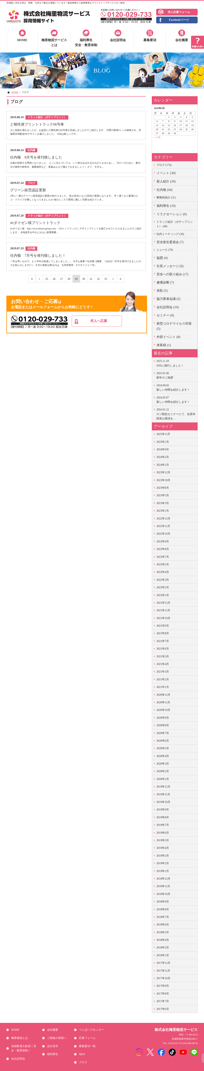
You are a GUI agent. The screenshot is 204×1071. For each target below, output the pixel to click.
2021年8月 (162, 633)
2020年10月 (163, 709)
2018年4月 (162, 939)
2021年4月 (162, 664)
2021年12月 (163, 602)
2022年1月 (162, 595)
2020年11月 (163, 702)
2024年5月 (162, 457)
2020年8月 (162, 725)
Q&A (81, 1048)
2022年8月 (162, 549)
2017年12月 (163, 962)
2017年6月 (162, 1009)
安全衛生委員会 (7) (170, 242)
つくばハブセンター (90, 1028)
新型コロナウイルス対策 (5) (174, 326)
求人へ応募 (108, 326)
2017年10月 (163, 978)
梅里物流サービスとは (54, 42)
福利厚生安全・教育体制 (86, 42)
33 (105, 283)
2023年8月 (162, 487)
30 (83, 283)
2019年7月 (162, 824)
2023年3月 (162, 503)
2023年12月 (163, 472)
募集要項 (149, 40)
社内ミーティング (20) (170, 234)
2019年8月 (162, 817)
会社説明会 (118, 40)
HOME (22, 40)
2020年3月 (162, 763)
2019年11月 (163, 794)
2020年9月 (162, 717)
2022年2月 (162, 587)
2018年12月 (163, 878)
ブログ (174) (164, 164)
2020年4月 (162, 756)
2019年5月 (162, 840)
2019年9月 (162, 809)
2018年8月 (162, 909)
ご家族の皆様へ (56, 1035)
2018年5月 (162, 932)
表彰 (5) (162, 290)
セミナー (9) (165, 315)
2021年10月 (163, 618)
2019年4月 (162, 847)
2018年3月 (162, 947)
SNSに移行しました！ (175, 363)
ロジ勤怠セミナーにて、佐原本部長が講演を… (175, 413)
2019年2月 (162, 863)
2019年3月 (162, 855)
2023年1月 (162, 510)
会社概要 (181, 40)
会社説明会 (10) (168, 307)
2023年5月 (162, 495)
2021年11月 (163, 610)
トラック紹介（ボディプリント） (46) (174, 224)
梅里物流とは (18, 1035)
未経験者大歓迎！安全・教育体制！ (25, 1044)
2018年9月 (162, 901)
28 (68, 283)
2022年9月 (162, 541)
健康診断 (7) (165, 282)
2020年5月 (162, 748)
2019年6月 (162, 832)
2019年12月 (163, 786)
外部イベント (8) (168, 337)
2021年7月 (162, 641)
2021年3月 (162, 671)
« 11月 (157, 137)
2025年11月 (163, 434)
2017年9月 (162, 985)
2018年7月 (162, 916)
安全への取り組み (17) (172, 274)
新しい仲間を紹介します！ (175, 387)
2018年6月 (162, 924)
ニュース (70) (164, 249)
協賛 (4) (162, 258)
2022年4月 (162, 572)
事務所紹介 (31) (166, 197)
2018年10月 (163, 894)
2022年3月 (162, 579)
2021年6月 (162, 648)
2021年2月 (162, 679)
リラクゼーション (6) (172, 214)
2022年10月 (163, 533)
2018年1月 (162, 955)
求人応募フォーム (179, 12)
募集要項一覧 (86, 1041)
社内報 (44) (164, 190)
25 (46, 283)
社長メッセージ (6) (170, 266)
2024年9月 (162, 449)
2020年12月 (163, 694)
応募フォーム (86, 1035)
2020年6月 (162, 740)
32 (98, 283)
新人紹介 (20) (166, 181)
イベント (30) (166, 173)
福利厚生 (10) (166, 206)
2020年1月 (162, 779)
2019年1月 (162, 871)
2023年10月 (163, 480)
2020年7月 (162, 733)
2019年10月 (163, 802)
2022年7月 (162, 556)
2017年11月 (163, 970)
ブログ (82, 1054)
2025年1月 (162, 441)
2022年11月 (163, 526)
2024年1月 (162, 464)
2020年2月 (162, 771)
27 (61, 283)
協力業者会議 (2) (168, 299)
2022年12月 (163, 518)
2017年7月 (162, 1001)
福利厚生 (51, 1048)
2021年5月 (162, 656)
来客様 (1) (164, 345)
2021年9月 (162, 625)
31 (90, 283)
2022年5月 (162, 564)
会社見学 (51, 1041)
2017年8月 (162, 993)
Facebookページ (179, 19)
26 (54, 283)
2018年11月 (163, 886)
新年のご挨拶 (175, 375)
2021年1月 (162, 687)
